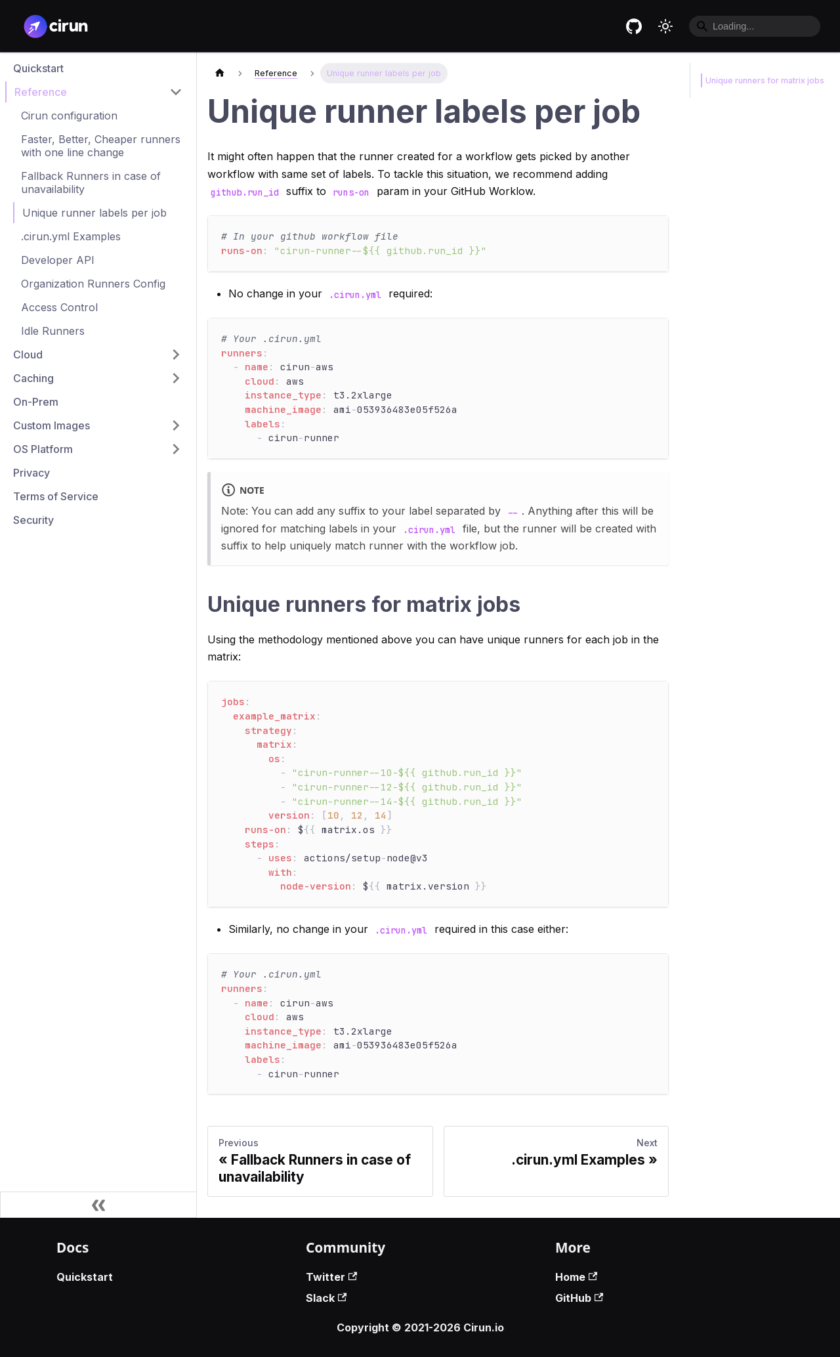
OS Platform (43, 449)
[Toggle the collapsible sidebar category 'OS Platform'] (175, 449)
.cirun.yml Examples (71, 236)
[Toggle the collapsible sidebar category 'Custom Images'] (175, 425)
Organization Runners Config (93, 283)
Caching (33, 378)
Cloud (28, 354)
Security (33, 520)
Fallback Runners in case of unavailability (91, 182)
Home (576, 1276)
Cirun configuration (69, 115)
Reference (40, 91)
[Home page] (219, 73)
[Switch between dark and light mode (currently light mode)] (665, 26)
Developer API (57, 260)
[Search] (754, 26)
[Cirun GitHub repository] (634, 26)
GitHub (579, 1297)
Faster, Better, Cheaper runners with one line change (100, 146)
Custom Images (51, 425)
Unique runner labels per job (94, 212)
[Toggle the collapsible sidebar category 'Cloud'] (175, 354)
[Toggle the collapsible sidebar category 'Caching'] (175, 378)
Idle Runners (53, 330)
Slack (326, 1297)
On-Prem (35, 401)
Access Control (59, 307)
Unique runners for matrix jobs (762, 80)
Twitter (331, 1276)
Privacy (31, 472)
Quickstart (38, 68)
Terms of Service (55, 496)
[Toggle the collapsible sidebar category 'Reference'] (175, 91)
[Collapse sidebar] (98, 1205)
